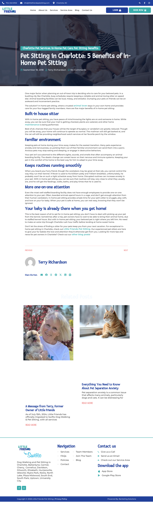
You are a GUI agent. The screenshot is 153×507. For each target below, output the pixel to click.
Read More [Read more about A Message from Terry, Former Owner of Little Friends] (31, 425)
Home (33, 10)
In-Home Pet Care (62, 48)
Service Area (66, 10)
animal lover (80, 105)
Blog (77, 10)
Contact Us (87, 10)
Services (54, 10)
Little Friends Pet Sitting (77, 229)
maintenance (32, 124)
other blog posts (81, 234)
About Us (43, 10)
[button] (139, 3)
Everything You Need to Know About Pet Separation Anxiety (101, 386)
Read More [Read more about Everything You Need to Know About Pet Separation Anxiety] (87, 403)
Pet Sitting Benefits (86, 48)
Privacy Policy (61, 499)
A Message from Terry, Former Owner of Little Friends (44, 408)
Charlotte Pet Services (36, 48)
